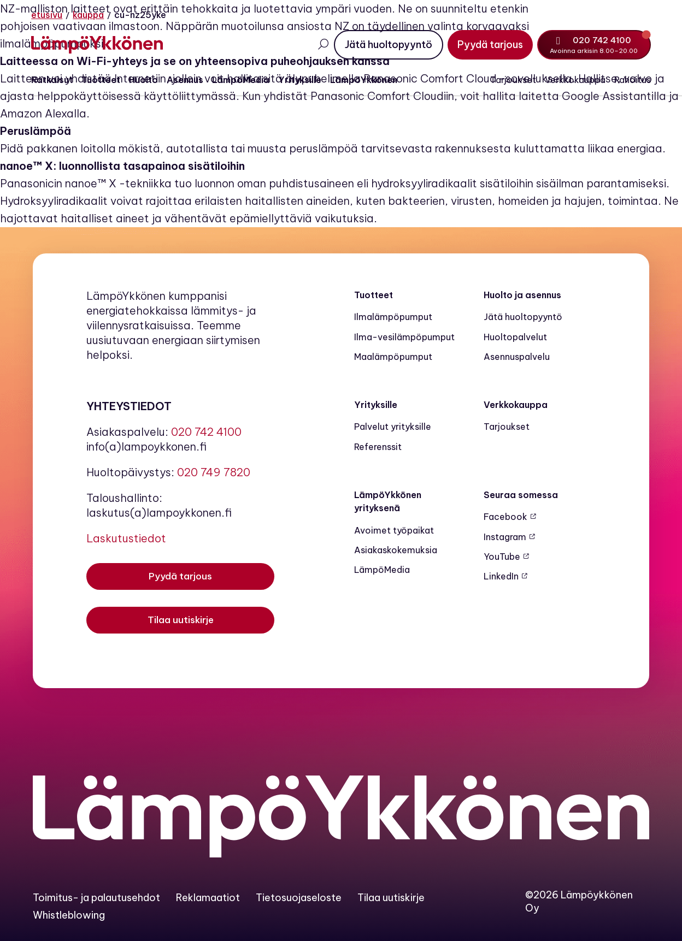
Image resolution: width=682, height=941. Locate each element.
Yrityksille (301, 80)
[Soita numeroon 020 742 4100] (592, 45)
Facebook (505, 516)
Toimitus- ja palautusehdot (96, 897)
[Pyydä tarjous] (488, 45)
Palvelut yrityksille (392, 426)
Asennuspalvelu (517, 356)
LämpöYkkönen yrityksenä (387, 501)
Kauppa (89, 14)
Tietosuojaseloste (299, 897)
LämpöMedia (242, 80)
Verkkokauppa (573, 80)
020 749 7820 (213, 472)
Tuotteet (102, 80)
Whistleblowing (69, 915)
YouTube (502, 556)
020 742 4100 (206, 432)
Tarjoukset (511, 80)
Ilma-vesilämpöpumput (404, 337)
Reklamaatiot (208, 897)
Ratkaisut (53, 80)
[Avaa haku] (321, 44)
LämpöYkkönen (365, 80)
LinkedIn (501, 576)
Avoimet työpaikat (394, 530)
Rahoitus (631, 80)
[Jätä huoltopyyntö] (387, 45)
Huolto (145, 80)
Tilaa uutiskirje (391, 897)
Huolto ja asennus (522, 294)
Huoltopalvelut (515, 337)
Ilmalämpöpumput (393, 316)
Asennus (186, 80)
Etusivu (48, 14)
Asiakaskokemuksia (395, 550)
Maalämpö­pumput (393, 356)
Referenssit (378, 446)
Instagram (505, 536)
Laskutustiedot (126, 538)
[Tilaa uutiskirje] (180, 621)
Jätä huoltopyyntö (523, 316)
